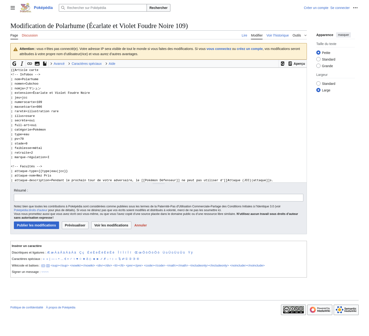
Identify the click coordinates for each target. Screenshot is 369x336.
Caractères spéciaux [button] (87, 64)
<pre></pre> (134, 265)
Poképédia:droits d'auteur (30, 210)
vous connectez (219, 49)
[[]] (48, 265)
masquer (343, 35)
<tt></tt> (119, 265)
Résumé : (21, 190)
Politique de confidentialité (26, 307)
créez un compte (250, 49)
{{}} (43, 265)
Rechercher (158, 8)
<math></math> (177, 265)
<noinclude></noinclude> (247, 265)
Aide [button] (112, 64)
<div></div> (104, 265)
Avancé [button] (59, 64)
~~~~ (45, 272)
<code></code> (154, 265)
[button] (282, 63)
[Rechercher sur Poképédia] (103, 8)
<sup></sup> (60, 265)
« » (45, 259)
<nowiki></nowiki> (82, 265)
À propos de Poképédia (60, 307)
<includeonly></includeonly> (209, 265)
